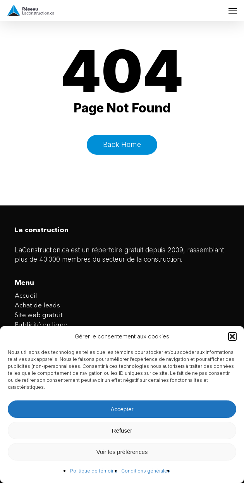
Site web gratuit (39, 315)
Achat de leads (37, 305)
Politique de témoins (93, 471)
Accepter (121, 409)
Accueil (26, 296)
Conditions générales (145, 471)
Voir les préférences (122, 451)
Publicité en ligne (41, 325)
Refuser (122, 430)
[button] (232, 336)
